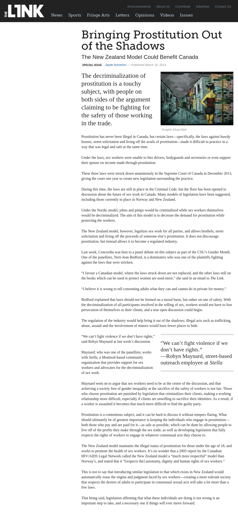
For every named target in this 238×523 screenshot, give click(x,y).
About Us (163, 6)
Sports (74, 15)
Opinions (144, 15)
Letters (122, 15)
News (57, 15)
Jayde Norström (115, 65)
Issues (186, 15)
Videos (167, 15)
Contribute (182, 6)
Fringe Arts (98, 15)
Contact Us (223, 6)
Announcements (139, 6)
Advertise (202, 6)
